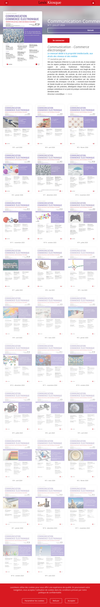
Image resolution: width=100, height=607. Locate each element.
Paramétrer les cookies (34, 600)
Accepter (71, 600)
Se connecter (58, 40)
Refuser (56, 600)
